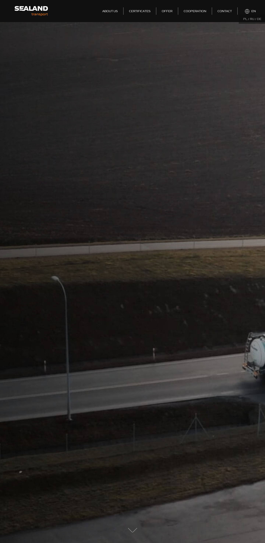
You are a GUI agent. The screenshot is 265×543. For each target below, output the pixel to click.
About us (110, 11)
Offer (167, 11)
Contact (225, 11)
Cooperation (195, 11)
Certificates (140, 11)
